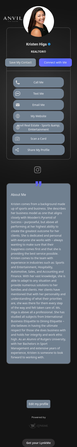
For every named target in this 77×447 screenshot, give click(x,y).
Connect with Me (55, 62)
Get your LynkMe (38, 443)
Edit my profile (38, 404)
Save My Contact (20, 62)
